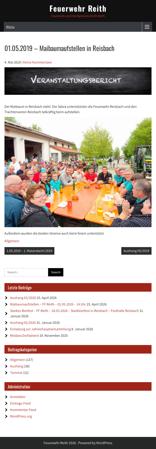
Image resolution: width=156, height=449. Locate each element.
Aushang (16, 366)
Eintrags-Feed (20, 403)
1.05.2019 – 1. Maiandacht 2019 (29, 250)
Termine (16, 372)
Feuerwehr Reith (78, 8)
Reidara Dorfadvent (24, 335)
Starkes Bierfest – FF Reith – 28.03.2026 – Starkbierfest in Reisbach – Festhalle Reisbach (74, 310)
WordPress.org (21, 416)
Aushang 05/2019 (136, 250)
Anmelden (18, 396)
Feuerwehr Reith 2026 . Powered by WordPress (78, 443)
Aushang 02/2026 (23, 297)
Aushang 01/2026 (23, 322)
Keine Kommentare (37, 62)
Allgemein (11, 241)
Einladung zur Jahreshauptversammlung (40, 329)
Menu (10, 26)
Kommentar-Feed (23, 409)
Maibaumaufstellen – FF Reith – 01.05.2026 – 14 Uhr (48, 304)
